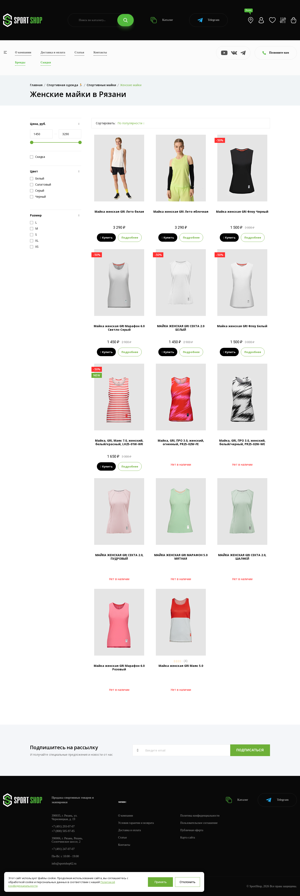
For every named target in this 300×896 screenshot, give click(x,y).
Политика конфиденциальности (200, 815)
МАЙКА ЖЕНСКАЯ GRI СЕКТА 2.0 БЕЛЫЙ (180, 328)
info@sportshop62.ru (64, 863)
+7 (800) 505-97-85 (63, 831)
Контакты (100, 52)
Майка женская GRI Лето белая (119, 212)
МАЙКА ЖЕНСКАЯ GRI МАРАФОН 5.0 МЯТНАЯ (181, 556)
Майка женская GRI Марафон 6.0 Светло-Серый (119, 328)
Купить (106, 237)
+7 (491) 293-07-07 (63, 826)
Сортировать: (105, 123)
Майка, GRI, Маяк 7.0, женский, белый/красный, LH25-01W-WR (119, 442)
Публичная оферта (191, 830)
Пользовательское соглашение (199, 822)
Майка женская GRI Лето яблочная (180, 212)
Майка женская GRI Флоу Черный (242, 212)
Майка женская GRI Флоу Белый (242, 326)
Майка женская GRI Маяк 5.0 (181, 666)
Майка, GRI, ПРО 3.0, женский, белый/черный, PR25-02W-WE (242, 442)
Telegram (208, 20)
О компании (23, 52)
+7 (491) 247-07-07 (63, 849)
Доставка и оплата (53, 52)
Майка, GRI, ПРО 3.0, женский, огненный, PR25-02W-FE (181, 442)
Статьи (79, 52)
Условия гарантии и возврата (136, 822)
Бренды (20, 62)
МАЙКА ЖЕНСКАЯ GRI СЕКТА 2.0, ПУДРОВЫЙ (119, 556)
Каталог (161, 20)
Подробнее (129, 237)
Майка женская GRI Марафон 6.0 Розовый (119, 667)
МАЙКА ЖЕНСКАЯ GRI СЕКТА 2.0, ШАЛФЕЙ (242, 556)
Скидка (37, 156)
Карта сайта (187, 837)
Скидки (46, 62)
